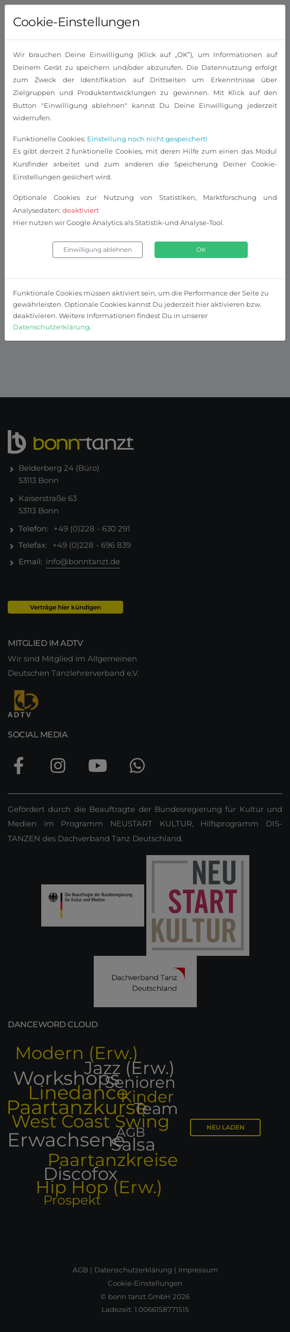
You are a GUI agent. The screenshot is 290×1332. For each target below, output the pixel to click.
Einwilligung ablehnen (97, 249)
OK (201, 249)
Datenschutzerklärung (51, 327)
